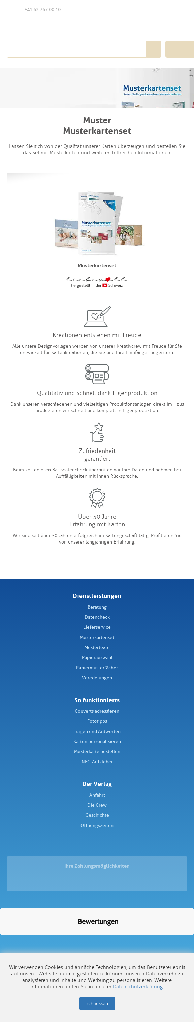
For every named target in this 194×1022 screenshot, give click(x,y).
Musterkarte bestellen (97, 751)
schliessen (97, 1003)
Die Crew (97, 805)
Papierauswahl (97, 657)
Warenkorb (179, 9)
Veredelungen (97, 678)
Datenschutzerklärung (138, 987)
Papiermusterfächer (97, 668)
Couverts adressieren (97, 711)
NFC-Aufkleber (97, 762)
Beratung (97, 607)
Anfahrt (97, 795)
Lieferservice (97, 627)
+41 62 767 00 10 (37, 9)
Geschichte (97, 815)
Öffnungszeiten (97, 825)
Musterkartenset (97, 637)
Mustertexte (97, 647)
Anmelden (165, 9)
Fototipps (97, 721)
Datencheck (97, 617)
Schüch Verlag (45, 28)
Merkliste (151, 9)
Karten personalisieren (97, 741)
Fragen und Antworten (97, 731)
